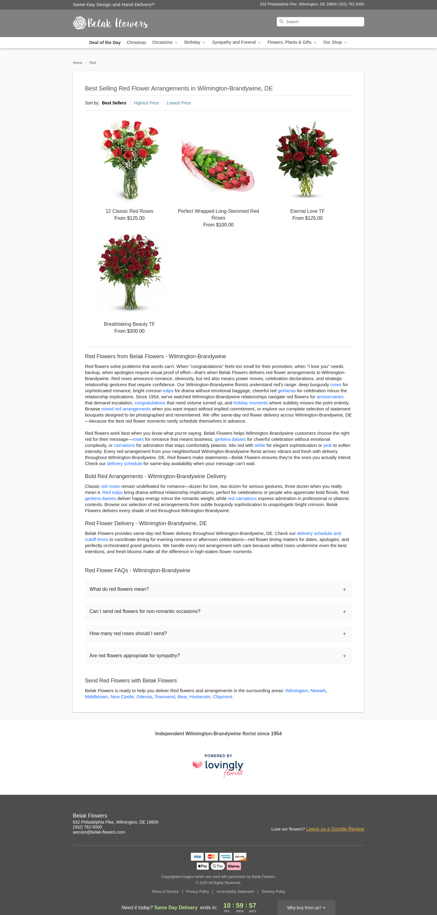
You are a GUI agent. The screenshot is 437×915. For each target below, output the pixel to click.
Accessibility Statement (235, 891)
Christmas (136, 42)
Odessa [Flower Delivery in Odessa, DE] (144, 696)
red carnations (242, 498)
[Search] (320, 21)
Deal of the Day (104, 42)
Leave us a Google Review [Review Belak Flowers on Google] (335, 829)
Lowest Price (179, 102)
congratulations (149, 402)
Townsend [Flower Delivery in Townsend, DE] (164, 696)
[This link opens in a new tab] (218, 766)
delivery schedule (124, 463)
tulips (168, 390)
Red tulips (113, 492)
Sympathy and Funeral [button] (237, 42)
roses (335, 384)
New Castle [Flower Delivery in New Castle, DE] (122, 696)
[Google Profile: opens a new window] (346, 816)
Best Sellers (114, 102)
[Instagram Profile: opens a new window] (320, 816)
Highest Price (146, 102)
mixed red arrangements (126, 408)
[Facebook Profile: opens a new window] (333, 816)
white (260, 445)
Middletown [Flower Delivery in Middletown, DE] (96, 696)
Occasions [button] (165, 42)
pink (328, 445)
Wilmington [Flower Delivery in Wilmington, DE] (296, 690)
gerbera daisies (230, 439)
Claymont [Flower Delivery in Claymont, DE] (222, 696)
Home (77, 63)
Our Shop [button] (336, 42)
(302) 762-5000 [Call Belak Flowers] (87, 827)
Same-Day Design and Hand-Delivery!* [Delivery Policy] (114, 4)
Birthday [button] (195, 42)
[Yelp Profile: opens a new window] (360, 816)
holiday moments (251, 402)
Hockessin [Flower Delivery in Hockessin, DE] (199, 696)
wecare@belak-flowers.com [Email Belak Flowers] (99, 832)
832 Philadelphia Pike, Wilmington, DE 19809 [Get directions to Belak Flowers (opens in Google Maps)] (115, 822)
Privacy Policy (197, 891)
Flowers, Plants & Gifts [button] (292, 42)
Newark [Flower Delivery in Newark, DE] (318, 690)
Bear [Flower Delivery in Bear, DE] (182, 696)
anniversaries (330, 396)
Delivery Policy (274, 891)
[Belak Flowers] (116, 23)
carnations (124, 445)
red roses (110, 486)
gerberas (287, 390)
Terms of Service (164, 891)
